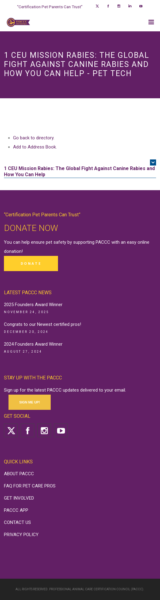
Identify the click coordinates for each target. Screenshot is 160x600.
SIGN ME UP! (29, 402)
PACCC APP (16, 510)
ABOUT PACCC (19, 473)
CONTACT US (17, 522)
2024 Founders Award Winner (33, 344)
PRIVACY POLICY (21, 534)
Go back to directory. (33, 138)
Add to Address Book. (35, 147)
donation (13, 251)
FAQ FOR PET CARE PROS (30, 486)
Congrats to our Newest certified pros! (42, 324)
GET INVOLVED (19, 498)
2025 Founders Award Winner (33, 304)
